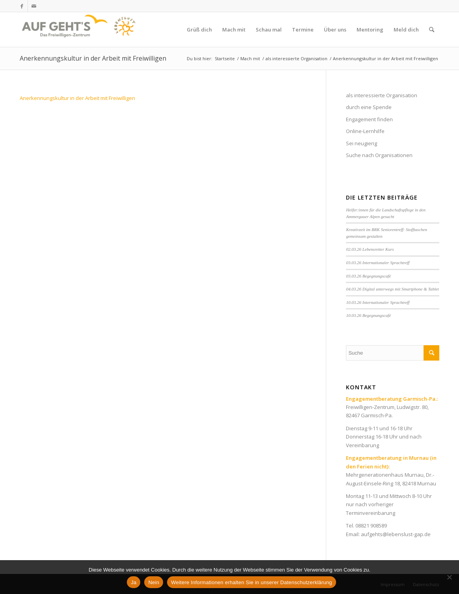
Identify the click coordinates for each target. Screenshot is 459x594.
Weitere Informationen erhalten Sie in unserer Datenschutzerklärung (251, 582)
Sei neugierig (361, 143)
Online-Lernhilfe (365, 131)
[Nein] (449, 577)
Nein (153, 582)
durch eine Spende (369, 107)
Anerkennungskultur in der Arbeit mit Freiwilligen (93, 58)
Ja (133, 582)
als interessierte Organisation (381, 95)
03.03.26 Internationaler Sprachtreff (377, 262)
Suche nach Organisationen (379, 155)
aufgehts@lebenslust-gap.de (396, 534)
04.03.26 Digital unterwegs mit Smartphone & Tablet (392, 289)
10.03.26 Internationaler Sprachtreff (377, 302)
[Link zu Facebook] (22, 6)
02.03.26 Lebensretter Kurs (370, 249)
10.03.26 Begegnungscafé (368, 315)
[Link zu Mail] (34, 6)
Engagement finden (369, 119)
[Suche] (431, 29)
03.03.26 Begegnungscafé (368, 276)
